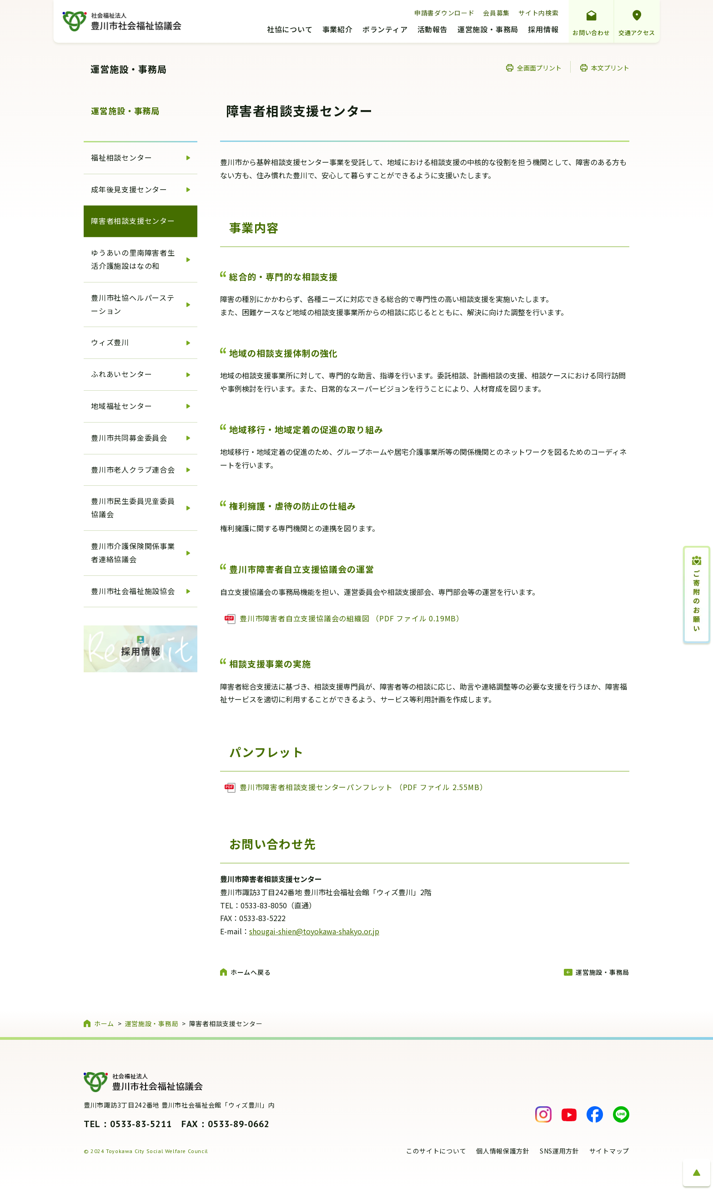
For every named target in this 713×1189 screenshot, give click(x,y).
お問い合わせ (591, 32)
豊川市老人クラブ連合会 (133, 469)
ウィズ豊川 (110, 342)
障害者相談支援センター (133, 220)
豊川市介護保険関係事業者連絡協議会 (133, 552)
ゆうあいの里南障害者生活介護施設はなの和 (133, 259)
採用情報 (543, 30)
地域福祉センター (121, 405)
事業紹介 (337, 30)
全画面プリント (539, 67)
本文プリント (610, 67)
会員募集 (496, 12)
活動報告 (432, 30)
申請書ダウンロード (444, 12)
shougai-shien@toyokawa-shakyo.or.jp (314, 931)
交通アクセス (636, 32)
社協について (290, 30)
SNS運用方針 (559, 1150)
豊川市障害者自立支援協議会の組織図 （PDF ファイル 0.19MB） (352, 618)
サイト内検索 (538, 12)
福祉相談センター (121, 157)
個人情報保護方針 (503, 1150)
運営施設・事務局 (487, 30)
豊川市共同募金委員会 (129, 437)
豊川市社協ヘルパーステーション (133, 304)
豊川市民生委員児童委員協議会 (133, 507)
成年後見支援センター (129, 189)
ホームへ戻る (251, 972)
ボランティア (385, 30)
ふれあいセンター (121, 373)
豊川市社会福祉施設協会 (133, 590)
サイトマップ (609, 1150)
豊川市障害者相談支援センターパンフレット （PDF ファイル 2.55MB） (363, 786)
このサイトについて (436, 1150)
